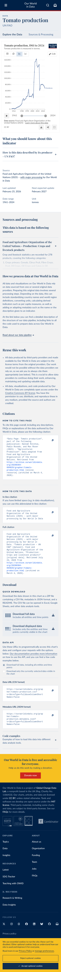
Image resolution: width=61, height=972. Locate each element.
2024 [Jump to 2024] (52, 116)
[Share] (47, 127)
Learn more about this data (36, 123)
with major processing (31, 177)
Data (5, 863)
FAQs (5, 826)
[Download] (41, 127)
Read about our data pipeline (18, 335)
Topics (6, 856)
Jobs (34, 883)
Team (34, 876)
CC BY (6, 127)
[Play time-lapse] (6, 115)
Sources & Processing (41, 34)
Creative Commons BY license (20, 393)
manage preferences (44, 951)
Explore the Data (12, 34)
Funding (36, 870)
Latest (6, 884)
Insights (6, 870)
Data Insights (9, 919)
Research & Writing (12, 912)
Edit (54, 54)
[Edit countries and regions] (52, 54)
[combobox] (48, 5)
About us (36, 856)
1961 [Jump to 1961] (14, 116)
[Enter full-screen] (54, 127)
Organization (38, 863)
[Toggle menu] (6, 5)
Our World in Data (30, 5)
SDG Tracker (9, 891)
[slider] (21, 115)
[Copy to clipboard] (49, 440)
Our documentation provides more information (33, 665)
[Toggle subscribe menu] (55, 5)
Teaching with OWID (13, 898)
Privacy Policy (25, 951)
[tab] (7, 54)
